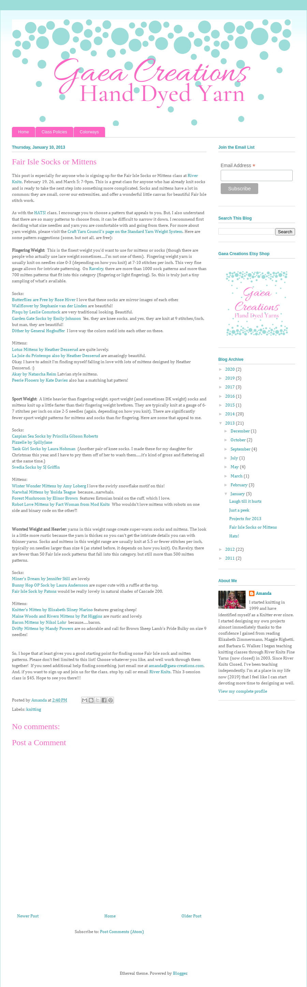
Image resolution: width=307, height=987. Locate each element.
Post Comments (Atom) (122, 932)
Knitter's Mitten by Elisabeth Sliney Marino (52, 610)
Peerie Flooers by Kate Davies (40, 380)
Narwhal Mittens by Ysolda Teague (44, 492)
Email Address (238, 165)
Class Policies (54, 132)
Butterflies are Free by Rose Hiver (43, 300)
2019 (230, 378)
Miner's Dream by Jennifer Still (41, 579)
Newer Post (28, 916)
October (239, 440)
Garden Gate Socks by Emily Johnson (46, 318)
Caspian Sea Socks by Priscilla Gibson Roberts (55, 436)
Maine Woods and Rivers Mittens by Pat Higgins (57, 616)
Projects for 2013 (245, 519)
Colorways (89, 132)
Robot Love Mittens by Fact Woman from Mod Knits (61, 504)
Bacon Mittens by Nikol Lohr (39, 622)
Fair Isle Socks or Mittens (253, 527)
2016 (230, 396)
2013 (230, 423)
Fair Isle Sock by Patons (34, 591)
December (241, 431)
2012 (230, 549)
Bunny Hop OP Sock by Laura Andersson (50, 585)
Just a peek (239, 510)
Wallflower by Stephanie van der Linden (49, 306)
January (238, 494)
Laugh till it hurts (245, 501)
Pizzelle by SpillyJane (32, 442)
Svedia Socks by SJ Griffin (36, 467)
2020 (230, 369)
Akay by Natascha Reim (34, 374)
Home (23, 132)
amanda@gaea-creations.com (176, 666)
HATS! (40, 213)
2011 (230, 558)
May (235, 467)
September (241, 449)
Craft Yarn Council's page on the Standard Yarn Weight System (125, 232)
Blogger (180, 973)
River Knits (160, 672)
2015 (230, 405)
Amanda (263, 593)
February (240, 485)
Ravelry (96, 269)
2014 (230, 414)
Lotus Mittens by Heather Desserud (45, 350)
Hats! (234, 536)
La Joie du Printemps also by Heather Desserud (56, 356)
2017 (230, 387)
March (237, 476)
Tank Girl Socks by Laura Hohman (43, 449)
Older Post (191, 916)
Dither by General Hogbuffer (38, 331)
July (235, 458)
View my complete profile (242, 691)
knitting (33, 709)
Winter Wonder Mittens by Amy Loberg (49, 486)
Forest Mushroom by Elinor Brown (45, 498)
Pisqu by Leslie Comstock (36, 312)
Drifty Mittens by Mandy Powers (42, 629)
